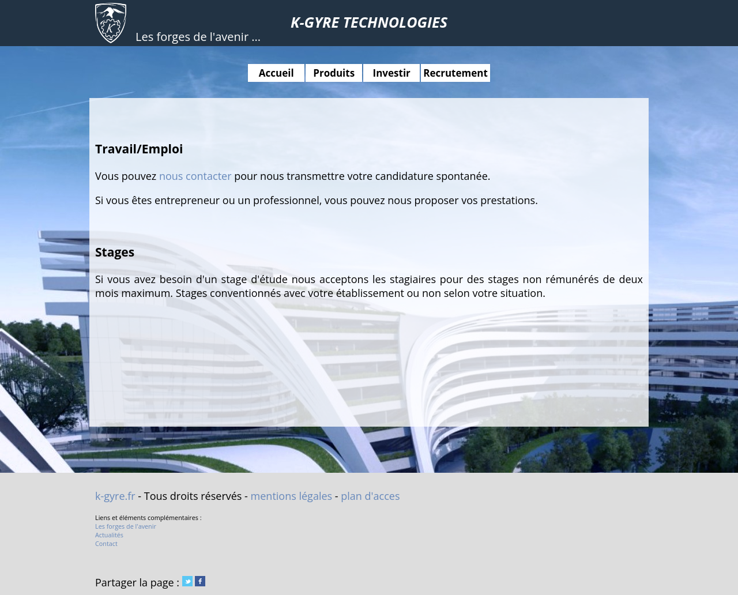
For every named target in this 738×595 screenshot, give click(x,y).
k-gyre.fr (115, 496)
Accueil (276, 73)
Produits (334, 73)
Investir (392, 73)
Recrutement (455, 73)
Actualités (109, 534)
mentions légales (292, 496)
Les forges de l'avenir (125, 526)
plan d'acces (370, 496)
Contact (106, 543)
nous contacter (195, 176)
